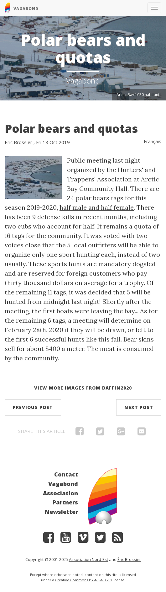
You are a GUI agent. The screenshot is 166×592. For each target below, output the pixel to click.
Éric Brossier (129, 559)
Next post (138, 407)
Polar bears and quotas (71, 128)
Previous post (33, 407)
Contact (66, 474)
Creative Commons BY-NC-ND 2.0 (83, 580)
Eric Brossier (18, 142)
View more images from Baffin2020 (83, 388)
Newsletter (61, 511)
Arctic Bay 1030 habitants (139, 94)
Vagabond (63, 483)
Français (152, 141)
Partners (65, 502)
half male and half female (97, 207)
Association (60, 493)
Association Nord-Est (88, 559)
